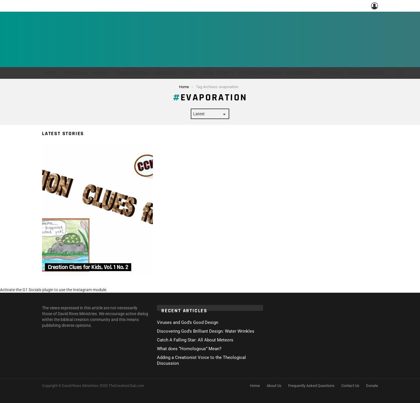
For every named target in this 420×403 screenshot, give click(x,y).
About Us (166, 72)
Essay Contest (367, 72)
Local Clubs (216, 72)
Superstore (300, 72)
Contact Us (350, 385)
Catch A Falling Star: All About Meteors (195, 340)
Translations (131, 72)
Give (190, 72)
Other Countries (258, 72)
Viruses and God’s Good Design (187, 322)
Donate (372, 385)
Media (99, 72)
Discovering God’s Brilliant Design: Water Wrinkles (205, 331)
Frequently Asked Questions (311, 385)
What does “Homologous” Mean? (189, 348)
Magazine (332, 72)
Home (51, 72)
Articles (74, 72)
